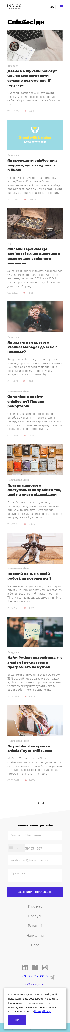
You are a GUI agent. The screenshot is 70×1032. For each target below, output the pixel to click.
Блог (35, 945)
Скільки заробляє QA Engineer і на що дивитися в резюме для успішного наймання (33, 256)
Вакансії (35, 926)
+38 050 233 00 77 (35, 976)
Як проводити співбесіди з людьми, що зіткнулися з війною (32, 165)
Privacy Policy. (42, 1011)
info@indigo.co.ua (35, 984)
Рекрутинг (13, 155)
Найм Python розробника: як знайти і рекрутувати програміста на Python (34, 662)
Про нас (35, 906)
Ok (17, 1020)
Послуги (35, 916)
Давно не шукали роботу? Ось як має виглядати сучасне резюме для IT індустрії (32, 78)
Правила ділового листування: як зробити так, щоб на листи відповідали (34, 490)
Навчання (35, 936)
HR (9, 243)
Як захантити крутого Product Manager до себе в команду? (32, 347)
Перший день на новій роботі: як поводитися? (29, 576)
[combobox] (16, 848)
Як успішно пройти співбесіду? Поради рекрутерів (25, 401)
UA (52, 7)
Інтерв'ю (12, 65)
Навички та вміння (18, 391)
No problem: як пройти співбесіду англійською (29, 748)
